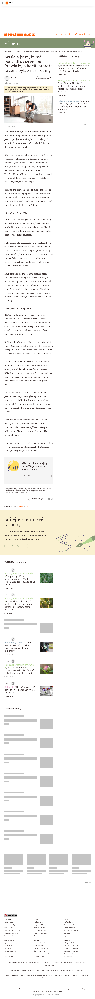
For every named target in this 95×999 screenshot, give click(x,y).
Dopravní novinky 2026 (71, 948)
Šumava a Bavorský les (41, 948)
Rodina (21, 506)
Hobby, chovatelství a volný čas (73, 63)
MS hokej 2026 (38, 922)
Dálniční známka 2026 (71, 945)
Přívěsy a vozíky (40, 970)
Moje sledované (63, 34)
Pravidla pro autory (78, 989)
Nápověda (46, 989)
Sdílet (15, 83)
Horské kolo (30, 970)
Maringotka (54, 970)
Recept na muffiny (10, 945)
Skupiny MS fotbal (69, 927)
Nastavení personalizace (54, 992)
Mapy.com (24, 962)
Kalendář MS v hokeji (40, 933)
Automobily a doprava (68, 101)
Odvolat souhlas (38, 992)
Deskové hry (67, 975)
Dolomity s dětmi (39, 956)
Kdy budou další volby (11, 933)
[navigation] (2, 3)
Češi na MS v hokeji (40, 930)
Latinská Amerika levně (41, 954)
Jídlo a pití (9, 687)
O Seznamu (22, 989)
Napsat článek (28, 476)
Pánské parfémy (47, 978)
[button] (28, 109)
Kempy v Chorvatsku (40, 943)
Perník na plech (9, 956)
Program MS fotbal (70, 925)
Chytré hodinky (84, 975)
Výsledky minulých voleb (12, 930)
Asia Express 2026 (79, 962)
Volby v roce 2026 (9, 922)
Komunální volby (9, 925)
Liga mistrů (67, 936)
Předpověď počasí (34, 962)
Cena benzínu (46, 962)
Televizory (75, 975)
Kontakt (55, 989)
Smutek (28, 506)
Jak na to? (33, 546)
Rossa (13, 77)
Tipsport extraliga (39, 936)
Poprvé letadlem (39, 945)
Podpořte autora (44, 78)
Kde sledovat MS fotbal (71, 930)
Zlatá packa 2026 (57, 962)
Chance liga (67, 933)
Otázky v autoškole (70, 954)
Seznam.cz (88, 3)
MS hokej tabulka (39, 927)
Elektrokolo (79, 970)
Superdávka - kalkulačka (47, 965)
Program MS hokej (40, 925)
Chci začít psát (82, 34)
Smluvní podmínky (35, 989)
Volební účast (8, 936)
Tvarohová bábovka (10, 951)
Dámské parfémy (48, 975)
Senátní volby (8, 927)
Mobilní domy (63, 970)
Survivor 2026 (68, 962)
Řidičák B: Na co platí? (71, 951)
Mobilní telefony (25, 975)
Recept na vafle (9, 954)
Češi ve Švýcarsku (39, 951)
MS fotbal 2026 (68, 922)
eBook (7, 83)
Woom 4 (71, 970)
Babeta (23, 970)
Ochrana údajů (64, 989)
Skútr (48, 970)
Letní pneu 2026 (69, 943)
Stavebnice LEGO (36, 975)
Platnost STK (68, 956)
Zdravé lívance (8, 948)
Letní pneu (58, 975)
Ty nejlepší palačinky (10, 943)
